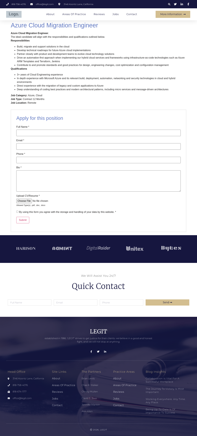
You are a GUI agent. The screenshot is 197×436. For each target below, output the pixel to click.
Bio (19, 167)
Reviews (99, 14)
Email (20, 140)
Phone (20, 154)
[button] (169, 4)
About (50, 14)
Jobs (116, 14)
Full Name (22, 127)
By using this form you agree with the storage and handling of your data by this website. (67, 212)
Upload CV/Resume (28, 196)
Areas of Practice (74, 14)
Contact (131, 14)
